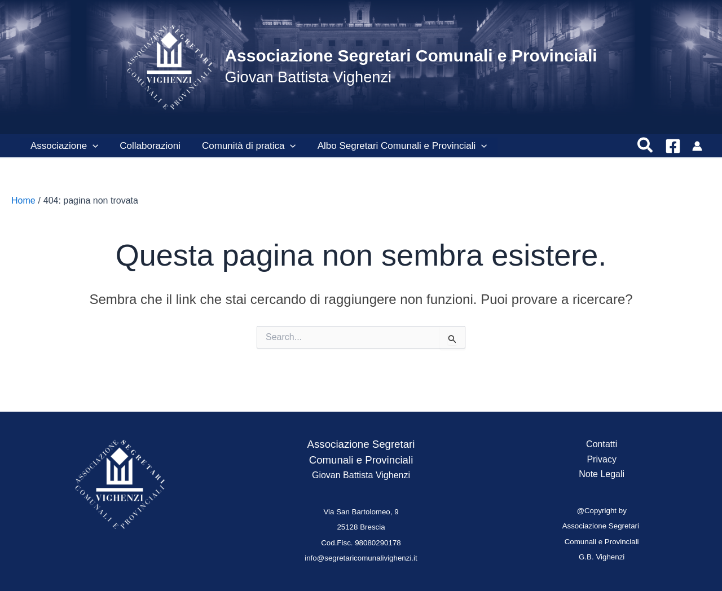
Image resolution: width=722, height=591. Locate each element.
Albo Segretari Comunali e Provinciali (394, 146)
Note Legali (601, 474)
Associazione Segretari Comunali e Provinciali (410, 55)
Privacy (601, 459)
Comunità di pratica (243, 146)
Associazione (63, 146)
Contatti (601, 444)
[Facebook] (673, 146)
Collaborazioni (146, 145)
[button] (91, 146)
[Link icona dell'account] (697, 146)
